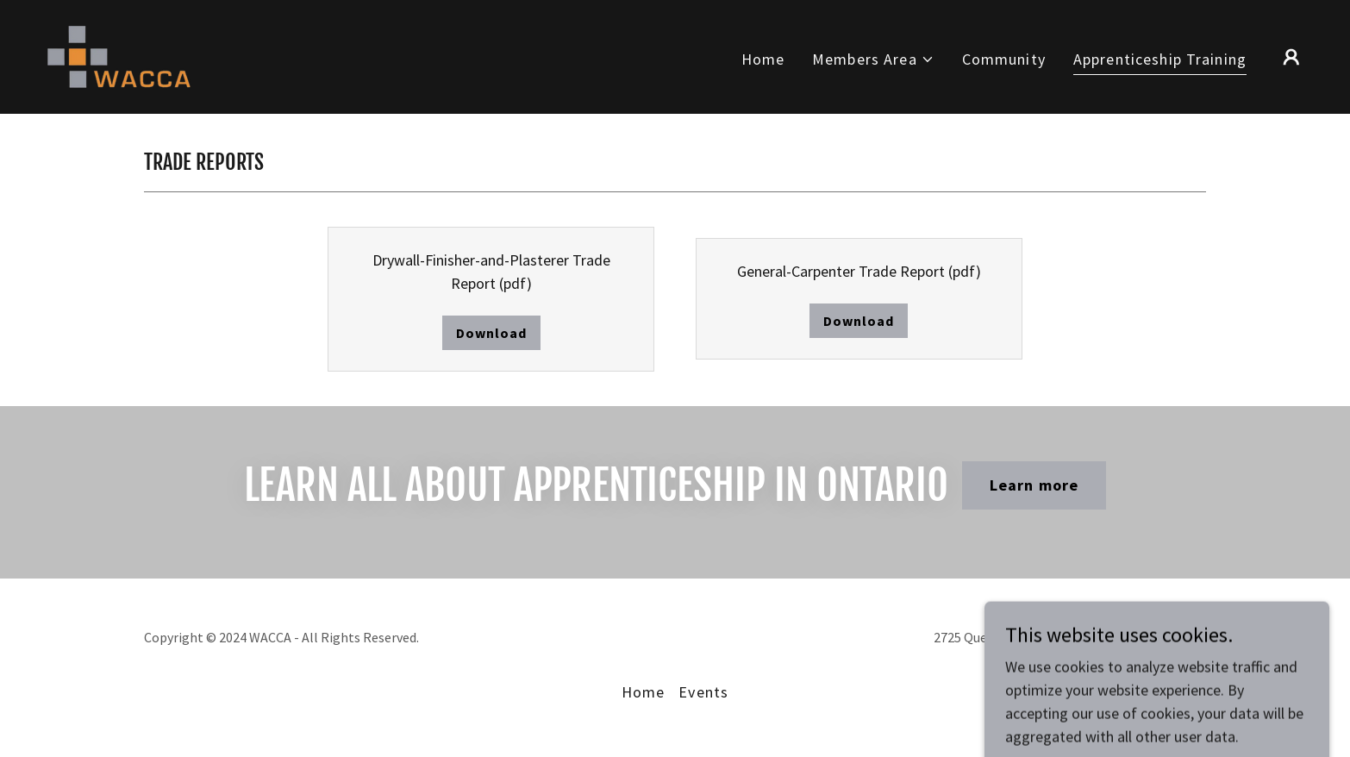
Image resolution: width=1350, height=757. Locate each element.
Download (491, 332)
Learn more (1034, 485)
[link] (119, 55)
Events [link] (703, 692)
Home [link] (763, 59)
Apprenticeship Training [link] (1160, 59)
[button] (873, 59)
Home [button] (644, 692)
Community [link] (1004, 59)
